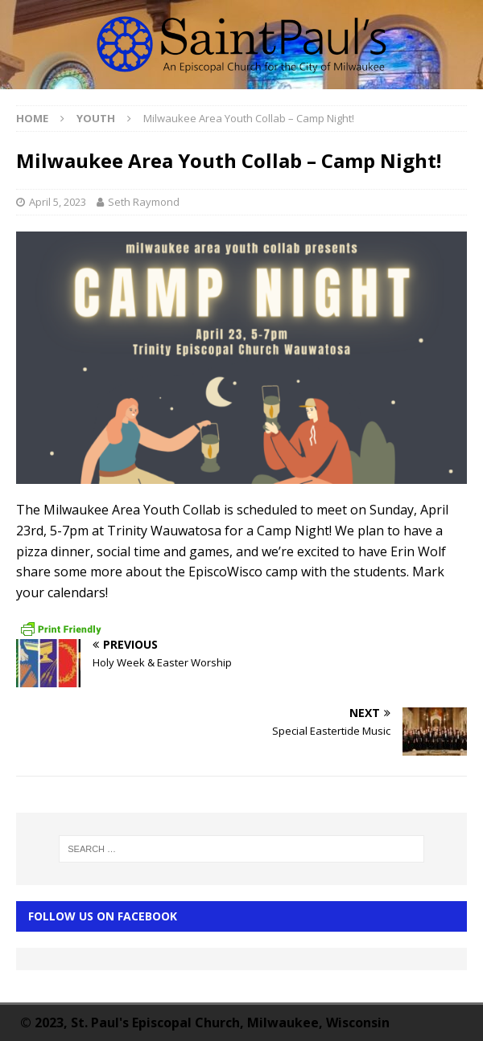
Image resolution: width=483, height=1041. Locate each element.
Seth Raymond (144, 202)
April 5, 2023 (57, 202)
